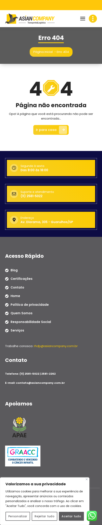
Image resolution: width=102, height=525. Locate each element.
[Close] (87, 479)
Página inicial (44, 52)
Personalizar (17, 516)
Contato (17, 287)
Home (15, 296)
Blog (14, 270)
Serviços (17, 330)
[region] (44, 501)
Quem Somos (22, 313)
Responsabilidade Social (31, 322)
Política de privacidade (30, 304)
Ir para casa (51, 132)
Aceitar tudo (71, 516)
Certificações (22, 279)
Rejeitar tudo (44, 516)
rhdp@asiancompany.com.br (56, 346)
